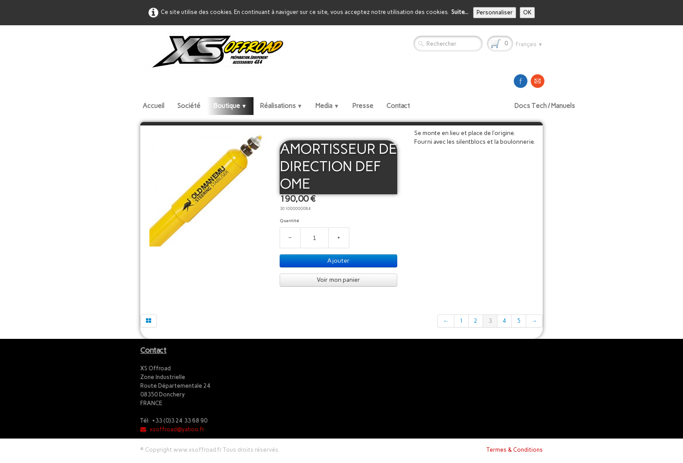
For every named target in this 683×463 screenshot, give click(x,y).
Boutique (230, 106)
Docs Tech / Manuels (544, 106)
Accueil (153, 106)
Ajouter (338, 260)
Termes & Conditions (515, 449)
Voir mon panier (338, 280)
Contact (398, 106)
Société (188, 106)
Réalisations (281, 106)
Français (529, 44)
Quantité (289, 220)
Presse (362, 106)
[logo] (215, 52)
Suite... (459, 12)
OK (527, 12)
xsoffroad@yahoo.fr (172, 429)
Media (327, 106)
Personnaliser (495, 12)
